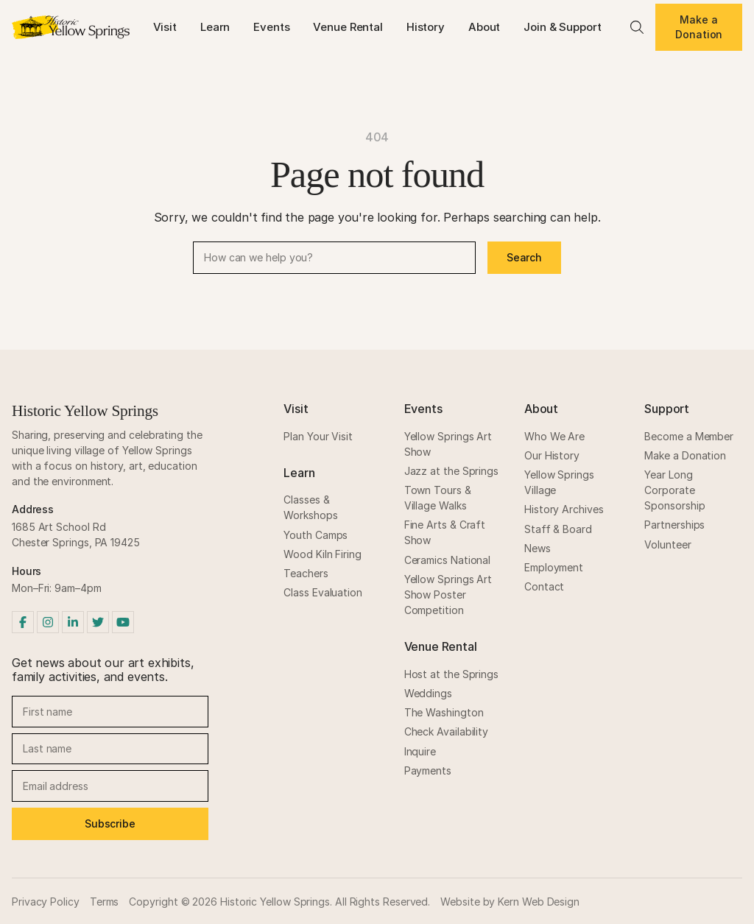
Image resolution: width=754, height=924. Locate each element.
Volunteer (667, 544)
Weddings (428, 693)
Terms (104, 901)
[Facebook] (23, 622)
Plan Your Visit (318, 436)
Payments (427, 770)
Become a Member (688, 436)
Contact (544, 586)
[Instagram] (48, 622)
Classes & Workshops (310, 507)
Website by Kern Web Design (509, 901)
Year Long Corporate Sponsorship (674, 490)
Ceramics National (447, 560)
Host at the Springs (451, 674)
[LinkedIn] (73, 622)
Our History (551, 455)
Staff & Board (558, 529)
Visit (165, 27)
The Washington (444, 712)
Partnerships (674, 524)
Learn (215, 27)
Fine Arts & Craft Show (445, 532)
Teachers (305, 573)
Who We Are (554, 436)
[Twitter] (98, 622)
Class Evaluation (322, 592)
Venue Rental (347, 27)
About (484, 27)
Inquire (420, 751)
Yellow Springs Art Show (448, 444)
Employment (553, 567)
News (537, 548)
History (425, 27)
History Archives (564, 509)
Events (271, 27)
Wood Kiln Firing (322, 554)
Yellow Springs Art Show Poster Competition (448, 594)
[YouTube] (123, 622)
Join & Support (562, 27)
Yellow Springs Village (559, 482)
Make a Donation (698, 26)
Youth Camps (315, 535)
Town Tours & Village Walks (437, 498)
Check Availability (446, 731)
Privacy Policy (46, 901)
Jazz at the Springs (451, 471)
